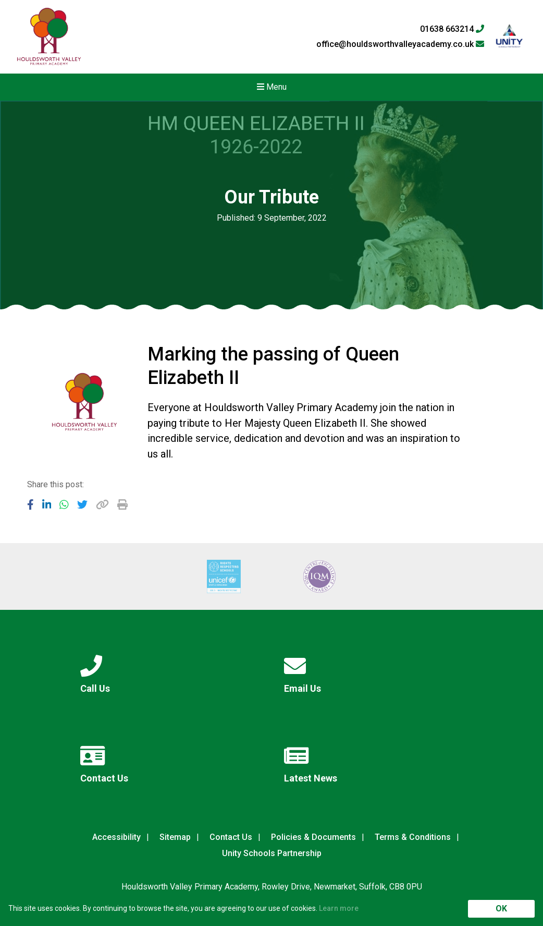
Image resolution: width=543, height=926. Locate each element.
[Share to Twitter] (82, 504)
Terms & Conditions (413, 837)
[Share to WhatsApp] (64, 504)
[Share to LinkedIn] (47, 504)
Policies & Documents (313, 837)
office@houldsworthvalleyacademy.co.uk (400, 44)
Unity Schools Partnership (272, 853)
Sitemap (175, 837)
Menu (272, 87)
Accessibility (116, 837)
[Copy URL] (102, 504)
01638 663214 (452, 29)
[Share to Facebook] (30, 504)
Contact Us (230, 837)
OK (501, 908)
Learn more (339, 908)
